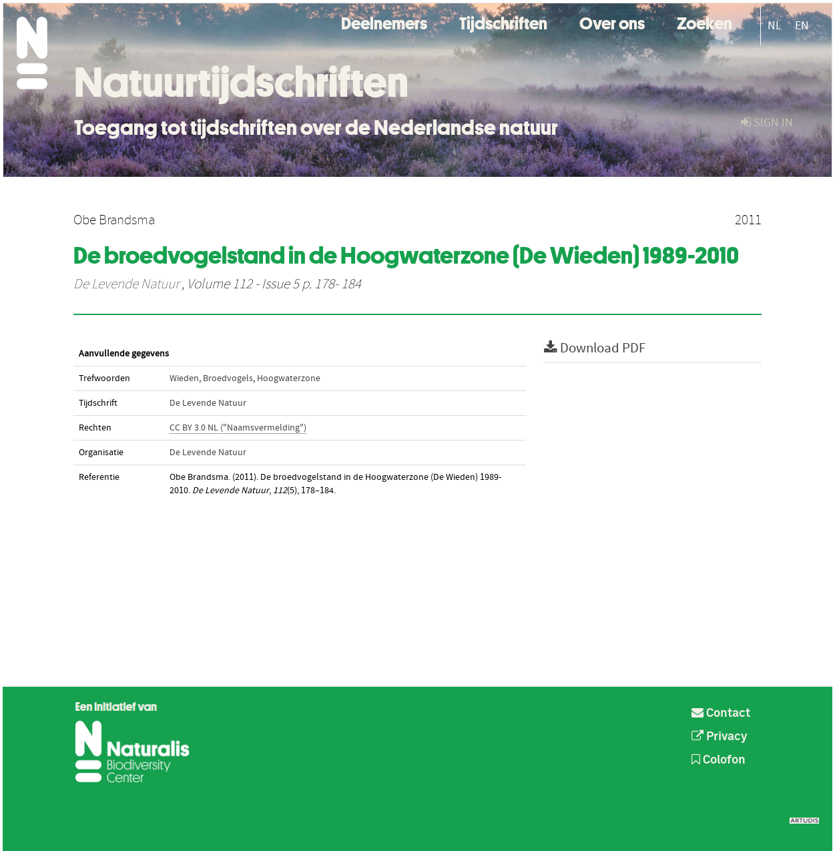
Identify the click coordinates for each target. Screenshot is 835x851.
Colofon (718, 760)
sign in (767, 122)
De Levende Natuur (126, 284)
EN (802, 26)
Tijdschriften (503, 21)
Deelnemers (384, 21)
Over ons (612, 21)
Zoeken (704, 21)
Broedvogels (228, 378)
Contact (720, 713)
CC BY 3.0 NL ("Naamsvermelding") (238, 427)
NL (775, 26)
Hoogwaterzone (288, 378)
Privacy (719, 737)
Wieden (184, 378)
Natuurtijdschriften (241, 82)
